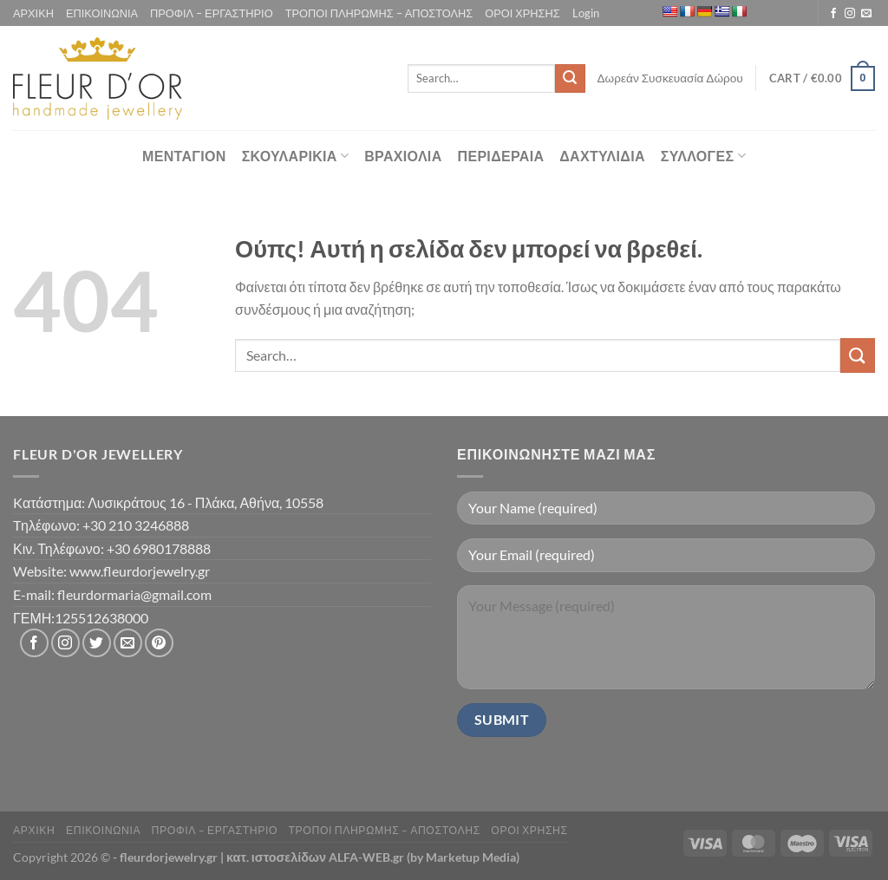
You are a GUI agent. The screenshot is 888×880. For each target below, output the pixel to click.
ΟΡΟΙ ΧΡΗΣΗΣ (522, 13)
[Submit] (569, 79)
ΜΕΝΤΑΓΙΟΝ (184, 155)
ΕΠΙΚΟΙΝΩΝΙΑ (102, 13)
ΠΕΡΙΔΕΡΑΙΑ (501, 155)
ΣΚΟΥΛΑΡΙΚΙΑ (295, 156)
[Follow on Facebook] (833, 14)
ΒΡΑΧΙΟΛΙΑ (402, 155)
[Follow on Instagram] (850, 14)
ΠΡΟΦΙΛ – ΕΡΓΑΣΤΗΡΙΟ (211, 13)
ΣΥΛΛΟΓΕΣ (703, 156)
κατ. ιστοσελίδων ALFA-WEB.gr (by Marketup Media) (372, 857)
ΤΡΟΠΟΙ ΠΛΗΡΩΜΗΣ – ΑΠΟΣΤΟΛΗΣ (379, 13)
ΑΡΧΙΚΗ (33, 13)
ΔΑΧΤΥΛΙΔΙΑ (602, 155)
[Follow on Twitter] (96, 643)
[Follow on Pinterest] (159, 643)
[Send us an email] (866, 14)
